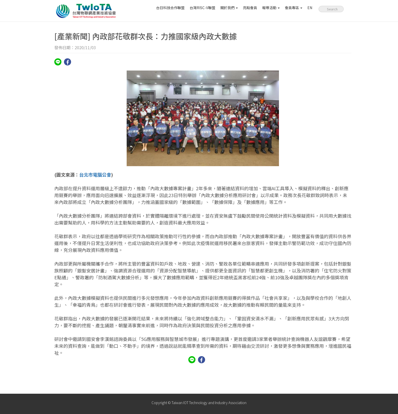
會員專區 (293, 7)
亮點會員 (250, 7)
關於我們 (229, 7)
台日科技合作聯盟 (170, 7)
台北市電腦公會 (95, 174)
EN (309, 7)
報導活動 (271, 7)
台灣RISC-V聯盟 (202, 7)
